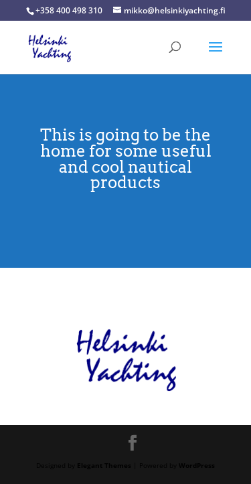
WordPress (197, 465)
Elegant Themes (104, 465)
